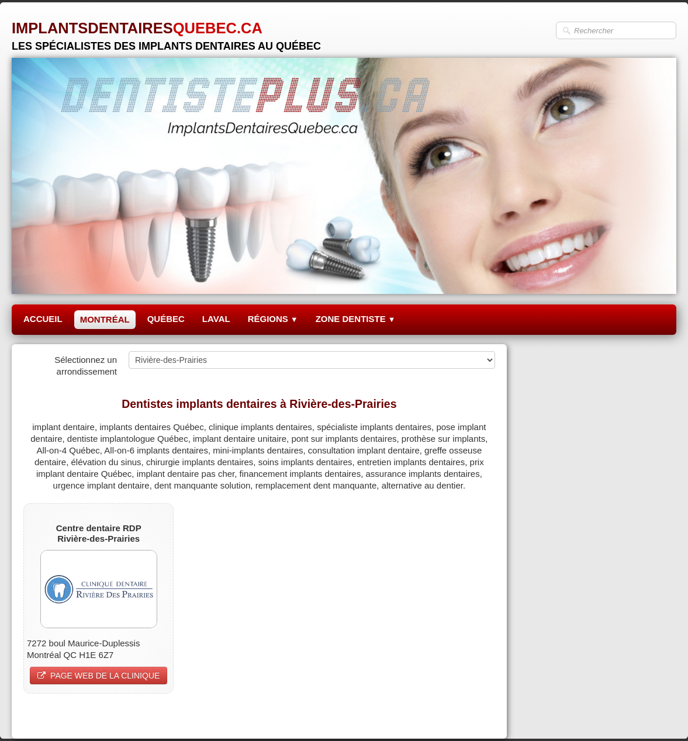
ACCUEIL (43, 319)
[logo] (166, 32)
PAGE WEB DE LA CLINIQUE (98, 675)
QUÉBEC (166, 319)
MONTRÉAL (105, 319)
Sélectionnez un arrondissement (85, 365)
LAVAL (216, 319)
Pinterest (477, 716)
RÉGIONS (273, 319)
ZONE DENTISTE (356, 319)
